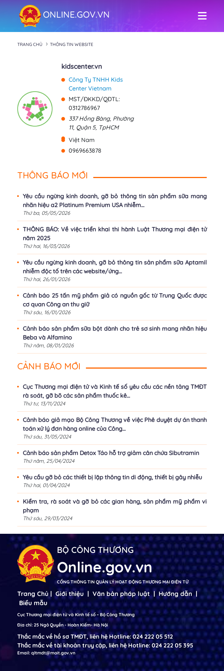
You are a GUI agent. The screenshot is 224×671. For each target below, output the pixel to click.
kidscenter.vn (81, 66)
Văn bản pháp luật (121, 593)
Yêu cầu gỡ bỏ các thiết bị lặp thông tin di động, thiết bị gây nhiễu (112, 477)
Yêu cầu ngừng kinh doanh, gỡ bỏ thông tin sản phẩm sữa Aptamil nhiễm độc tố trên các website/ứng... (115, 267)
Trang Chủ (32, 593)
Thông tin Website (71, 44)
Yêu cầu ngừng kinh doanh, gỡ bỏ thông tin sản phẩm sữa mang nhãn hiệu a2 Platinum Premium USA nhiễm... (115, 200)
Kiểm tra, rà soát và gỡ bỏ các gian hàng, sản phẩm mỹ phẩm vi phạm (115, 506)
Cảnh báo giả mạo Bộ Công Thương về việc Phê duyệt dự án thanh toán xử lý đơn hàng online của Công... (115, 424)
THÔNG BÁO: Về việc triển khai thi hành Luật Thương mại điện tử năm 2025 (115, 234)
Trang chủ (30, 44)
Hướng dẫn (175, 593)
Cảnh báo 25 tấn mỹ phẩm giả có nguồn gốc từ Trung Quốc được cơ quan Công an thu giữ (115, 300)
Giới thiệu (69, 593)
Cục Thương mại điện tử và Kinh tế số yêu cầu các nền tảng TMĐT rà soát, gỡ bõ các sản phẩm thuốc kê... (115, 391)
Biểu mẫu (33, 603)
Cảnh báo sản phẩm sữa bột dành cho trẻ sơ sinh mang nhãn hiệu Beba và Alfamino (115, 333)
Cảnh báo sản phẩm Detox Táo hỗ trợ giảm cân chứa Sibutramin (111, 453)
